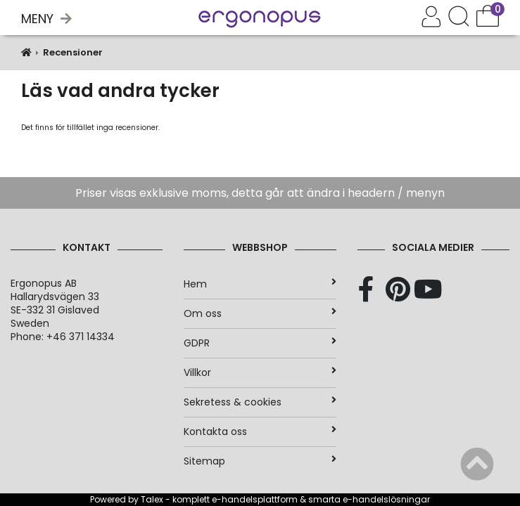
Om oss (260, 313)
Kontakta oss (260, 431)
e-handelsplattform (255, 499)
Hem (260, 284)
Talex (152, 499)
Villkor (260, 372)
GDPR (260, 343)
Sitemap (260, 461)
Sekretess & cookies (260, 402)
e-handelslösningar (386, 499)
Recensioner (73, 52)
